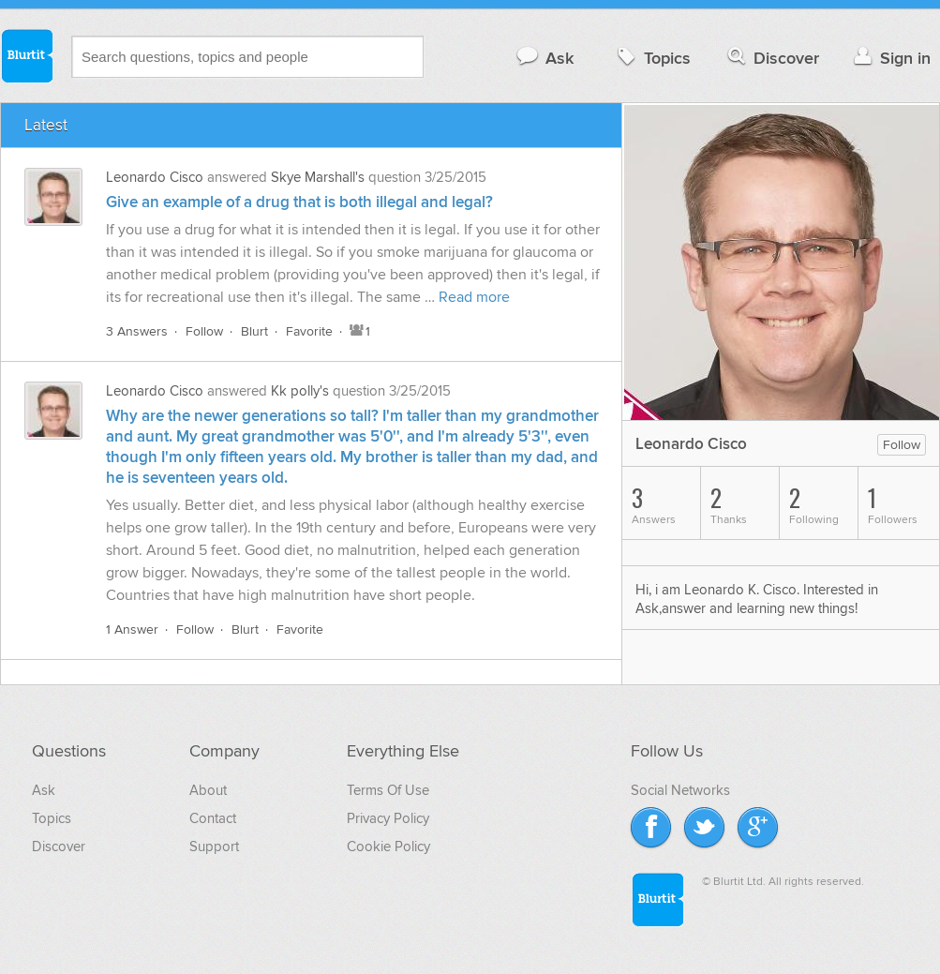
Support (214, 846)
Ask (544, 57)
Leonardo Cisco (154, 177)
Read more (474, 297)
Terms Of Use (388, 790)
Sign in (890, 57)
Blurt (254, 331)
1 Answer (132, 629)
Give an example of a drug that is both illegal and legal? (299, 202)
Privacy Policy (388, 818)
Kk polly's (300, 390)
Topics (652, 57)
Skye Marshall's (318, 177)
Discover (772, 57)
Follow (204, 331)
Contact (212, 818)
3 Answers (137, 331)
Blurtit (26, 55)
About (208, 790)
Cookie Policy (388, 846)
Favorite (309, 331)
